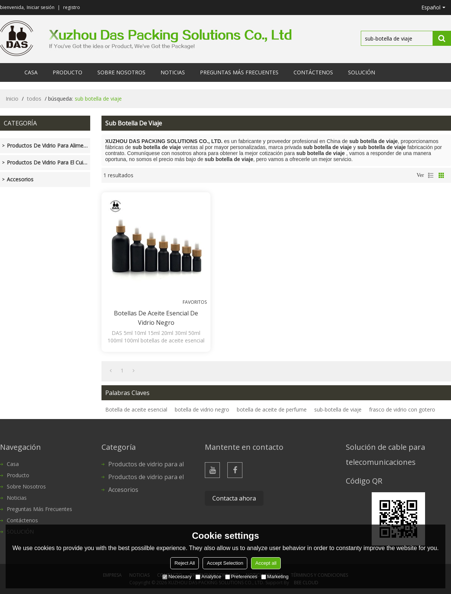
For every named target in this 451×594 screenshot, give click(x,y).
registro (71, 7)
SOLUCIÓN (361, 72)
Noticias (172, 72)
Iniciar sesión (40, 7)
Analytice (208, 576)
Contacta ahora (234, 498)
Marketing (275, 576)
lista (430, 175)
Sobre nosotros (121, 72)
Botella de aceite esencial (136, 409)
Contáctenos (313, 72)
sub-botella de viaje (338, 409)
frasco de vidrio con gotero (402, 409)
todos (34, 98)
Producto (67, 72)
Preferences (241, 576)
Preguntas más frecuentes (239, 72)
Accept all (265, 563)
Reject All (184, 563)
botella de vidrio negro (202, 409)
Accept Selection (225, 563)
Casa (31, 72)
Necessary (176, 576)
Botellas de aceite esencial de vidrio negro (156, 318)
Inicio (12, 98)
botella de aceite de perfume (272, 409)
